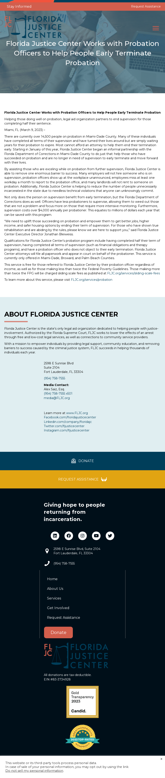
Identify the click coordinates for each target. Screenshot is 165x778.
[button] (156, 28)
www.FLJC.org (77, 413)
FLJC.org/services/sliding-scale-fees (133, 273)
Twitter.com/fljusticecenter (64, 426)
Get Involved (58, 608)
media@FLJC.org (57, 398)
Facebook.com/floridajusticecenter (70, 417)
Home (52, 579)
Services (54, 598)
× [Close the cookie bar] (161, 759)
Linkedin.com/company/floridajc (68, 422)
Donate (58, 632)
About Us (55, 589)
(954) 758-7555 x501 (58, 393)
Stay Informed (19, 7)
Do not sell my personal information (34, 771)
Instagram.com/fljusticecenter (66, 430)
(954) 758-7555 (54, 378)
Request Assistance (146, 6)
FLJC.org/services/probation (91, 280)
